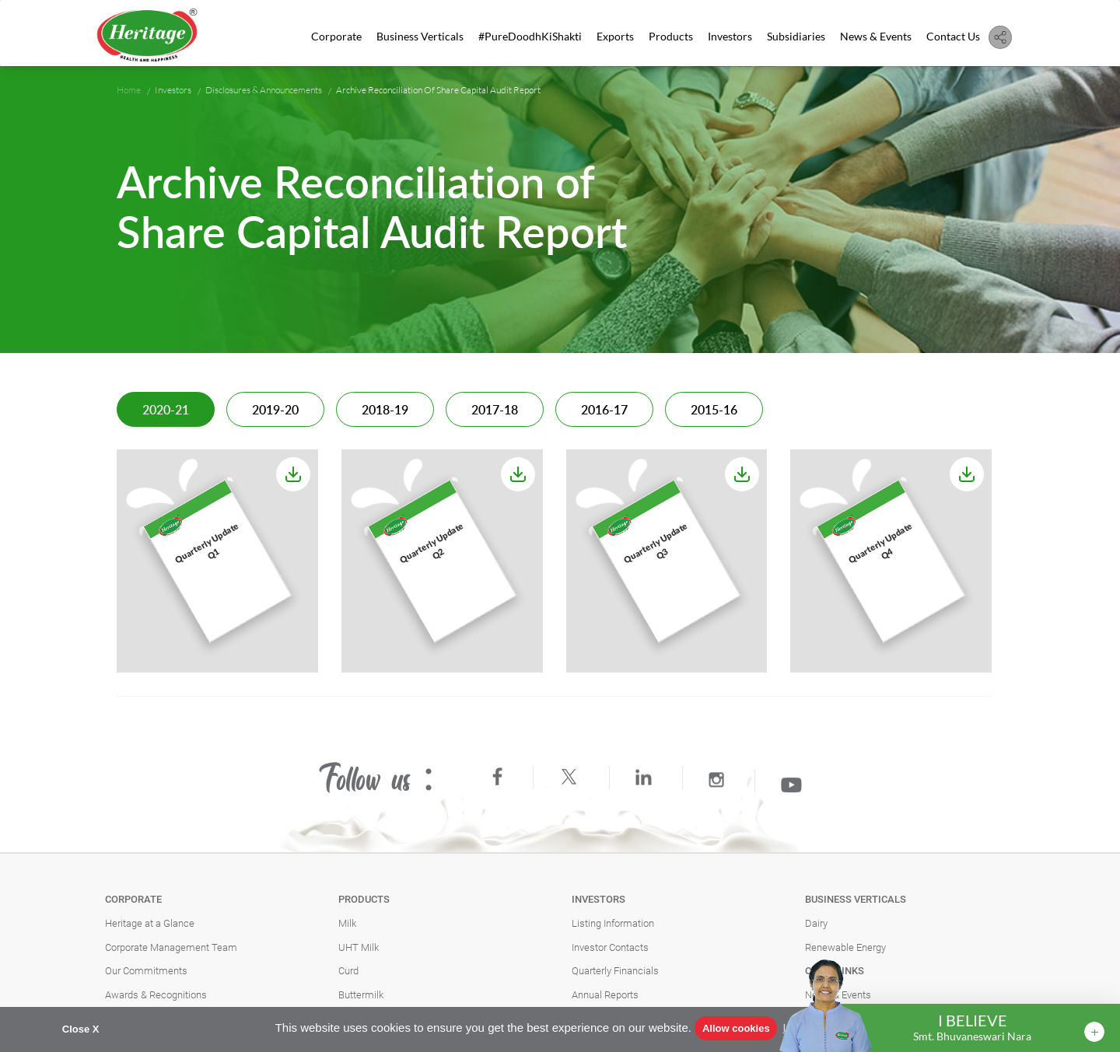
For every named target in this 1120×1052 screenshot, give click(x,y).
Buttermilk (360, 995)
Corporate (336, 36)
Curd (348, 971)
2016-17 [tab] (604, 410)
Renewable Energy (845, 947)
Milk (347, 923)
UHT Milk (358, 947)
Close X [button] (81, 1029)
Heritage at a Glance (149, 923)
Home (129, 90)
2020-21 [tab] (165, 410)
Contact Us (953, 36)
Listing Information (613, 923)
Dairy (816, 923)
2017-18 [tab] (494, 410)
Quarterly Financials (615, 971)
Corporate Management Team (171, 947)
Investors (730, 36)
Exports (615, 36)
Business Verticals (420, 36)
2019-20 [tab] (275, 410)
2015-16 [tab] (714, 410)
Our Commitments (146, 971)
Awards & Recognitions (156, 995)
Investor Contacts (610, 947)
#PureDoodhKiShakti (530, 36)
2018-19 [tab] (385, 410)
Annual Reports (605, 995)
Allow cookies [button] (736, 1028)
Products (671, 36)
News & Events (876, 36)
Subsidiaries (796, 36)
